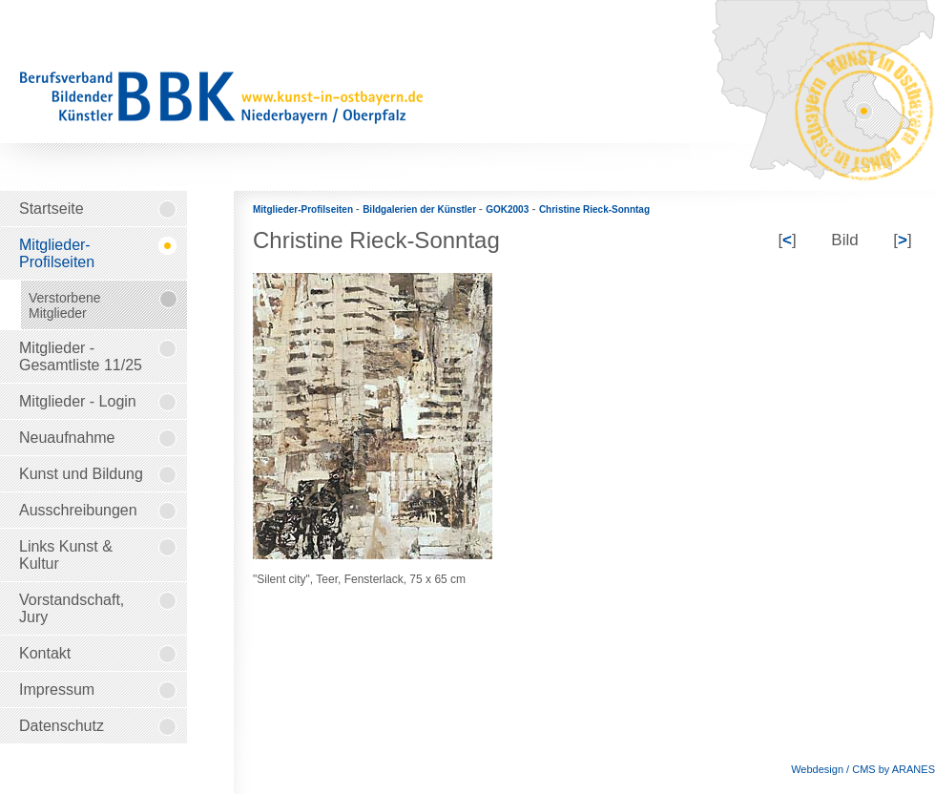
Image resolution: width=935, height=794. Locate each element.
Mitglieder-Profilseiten (304, 209)
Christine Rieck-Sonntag (594, 209)
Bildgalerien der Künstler (421, 209)
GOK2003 (507, 209)
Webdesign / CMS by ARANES (863, 769)
